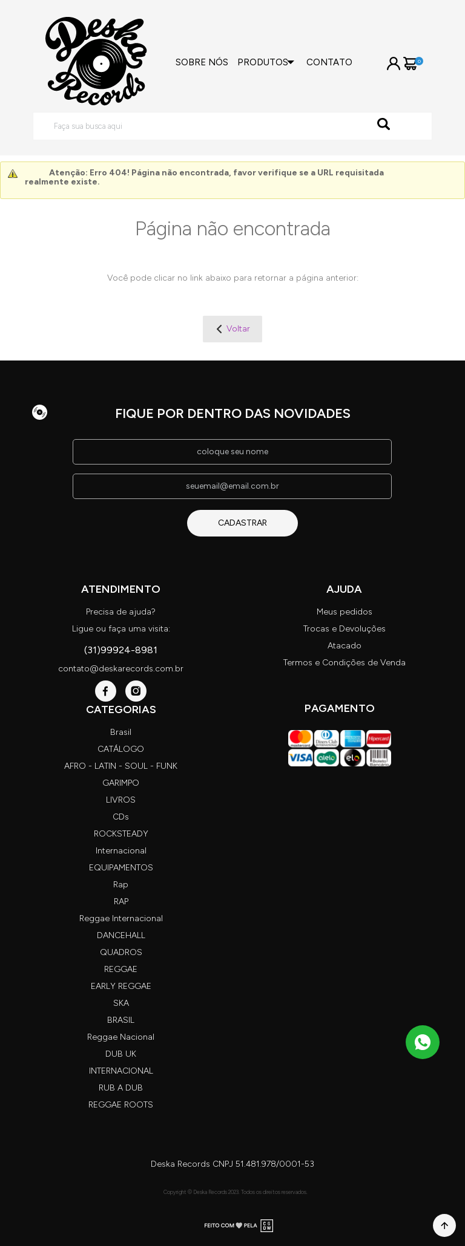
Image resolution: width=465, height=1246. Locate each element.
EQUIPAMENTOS (121, 868)
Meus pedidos (344, 612)
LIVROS (121, 800)
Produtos (262, 62)
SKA (121, 1003)
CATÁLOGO (120, 749)
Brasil (120, 732)
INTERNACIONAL (121, 1071)
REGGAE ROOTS (120, 1105)
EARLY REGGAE (121, 986)
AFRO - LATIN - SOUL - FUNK (120, 766)
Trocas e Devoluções (344, 629)
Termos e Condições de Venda (344, 662)
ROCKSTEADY (121, 834)
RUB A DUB (121, 1088)
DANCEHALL (121, 935)
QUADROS (121, 952)
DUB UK (120, 1054)
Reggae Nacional (120, 1037)
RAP (121, 901)
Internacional (121, 851)
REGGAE (120, 969)
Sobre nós (202, 62)
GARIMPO (120, 783)
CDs (121, 817)
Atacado (344, 646)
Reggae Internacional (121, 918)
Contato (329, 62)
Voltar (238, 329)
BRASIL (120, 1020)
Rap (120, 884)
